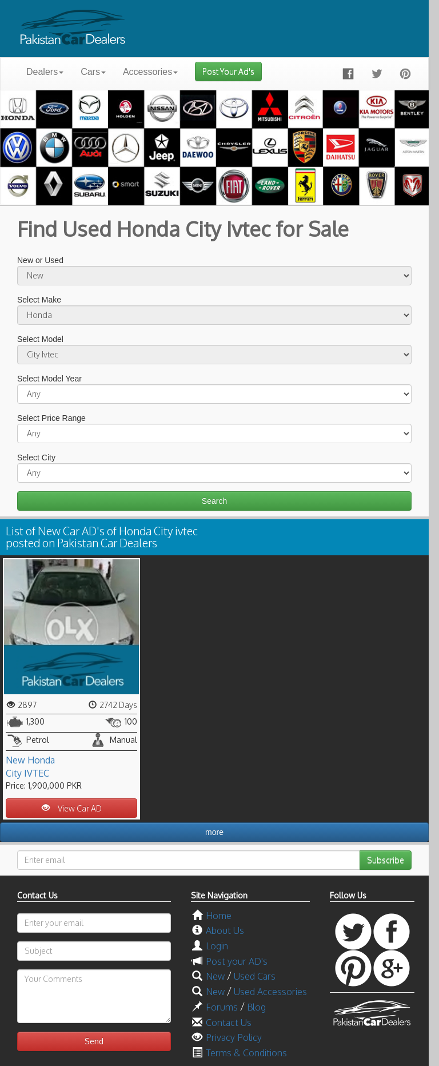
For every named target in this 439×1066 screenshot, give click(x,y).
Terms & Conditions (246, 1053)
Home (219, 915)
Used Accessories (270, 991)
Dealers (44, 72)
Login (217, 946)
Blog (256, 1007)
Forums (222, 1007)
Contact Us (229, 1022)
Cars (93, 72)
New (15, 760)
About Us (225, 930)
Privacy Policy (234, 1037)
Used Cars (255, 976)
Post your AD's (237, 961)
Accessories (150, 72)
